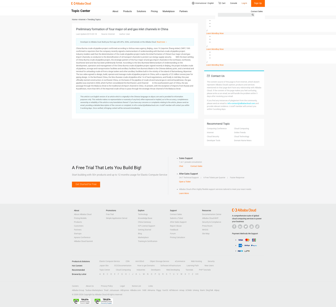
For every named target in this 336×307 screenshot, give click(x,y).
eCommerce (180, 261)
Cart (221, 3)
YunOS (165, 290)
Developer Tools (213, 140)
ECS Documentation (122, 265)
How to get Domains (146, 265)
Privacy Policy (107, 286)
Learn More (211, 33)
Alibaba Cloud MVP (210, 218)
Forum (173, 233)
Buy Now (220, 33)
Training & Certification (147, 241)
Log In (244, 3)
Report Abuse (176, 226)
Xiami (202, 290)
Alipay (216, 290)
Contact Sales (257, 11)
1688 (144, 290)
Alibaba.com (135, 290)
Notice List (136, 286)
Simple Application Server (116, 218)
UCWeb (189, 290)
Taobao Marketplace (94, 290)
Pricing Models (80, 218)
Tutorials (189, 270)
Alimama (151, 290)
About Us (90, 286)
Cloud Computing (241, 128)
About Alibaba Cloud (82, 214)
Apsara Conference (82, 237)
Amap (181, 290)
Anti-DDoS (139, 261)
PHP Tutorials (205, 270)
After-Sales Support (178, 222)
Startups (77, 233)
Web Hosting (196, 261)
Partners (183, 11)
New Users (209, 265)
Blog (140, 233)
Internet (210, 132)
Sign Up (258, 3)
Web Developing (173, 270)
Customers (78, 226)
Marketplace (169, 11)
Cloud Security (213, 136)
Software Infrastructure (171, 265)
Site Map (206, 233)
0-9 (197, 274)
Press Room (207, 226)
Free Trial (110, 214)
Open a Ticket (185, 182)
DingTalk (209, 290)
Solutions (141, 11)
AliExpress (124, 290)
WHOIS (205, 230)
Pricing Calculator (177, 237)
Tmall (106, 290)
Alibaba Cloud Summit (83, 241)
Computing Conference (217, 128)
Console (233, 3)
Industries (141, 270)
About (115, 11)
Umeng (196, 290)
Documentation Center (211, 214)
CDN (127, 261)
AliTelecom (173, 290)
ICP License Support (146, 226)
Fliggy (158, 290)
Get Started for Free (86, 184)
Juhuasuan (114, 290)
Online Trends (240, 132)
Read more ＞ (162, 42)
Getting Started (144, 230)
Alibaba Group (78, 290)
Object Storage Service (159, 261)
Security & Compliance (211, 222)
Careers (75, 286)
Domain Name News (242, 140)
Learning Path (193, 265)
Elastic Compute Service (109, 261)
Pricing (154, 11)
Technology (143, 214)
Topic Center (104, 270)
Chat (181, 166)
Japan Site (103, 265)
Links (150, 286)
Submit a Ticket (176, 218)
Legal (122, 286)
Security (211, 261)
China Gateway (144, 222)
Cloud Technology (241, 136)
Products (127, 11)
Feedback (174, 230)
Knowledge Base (145, 218)
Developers (155, 270)
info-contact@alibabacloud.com (241, 103)
